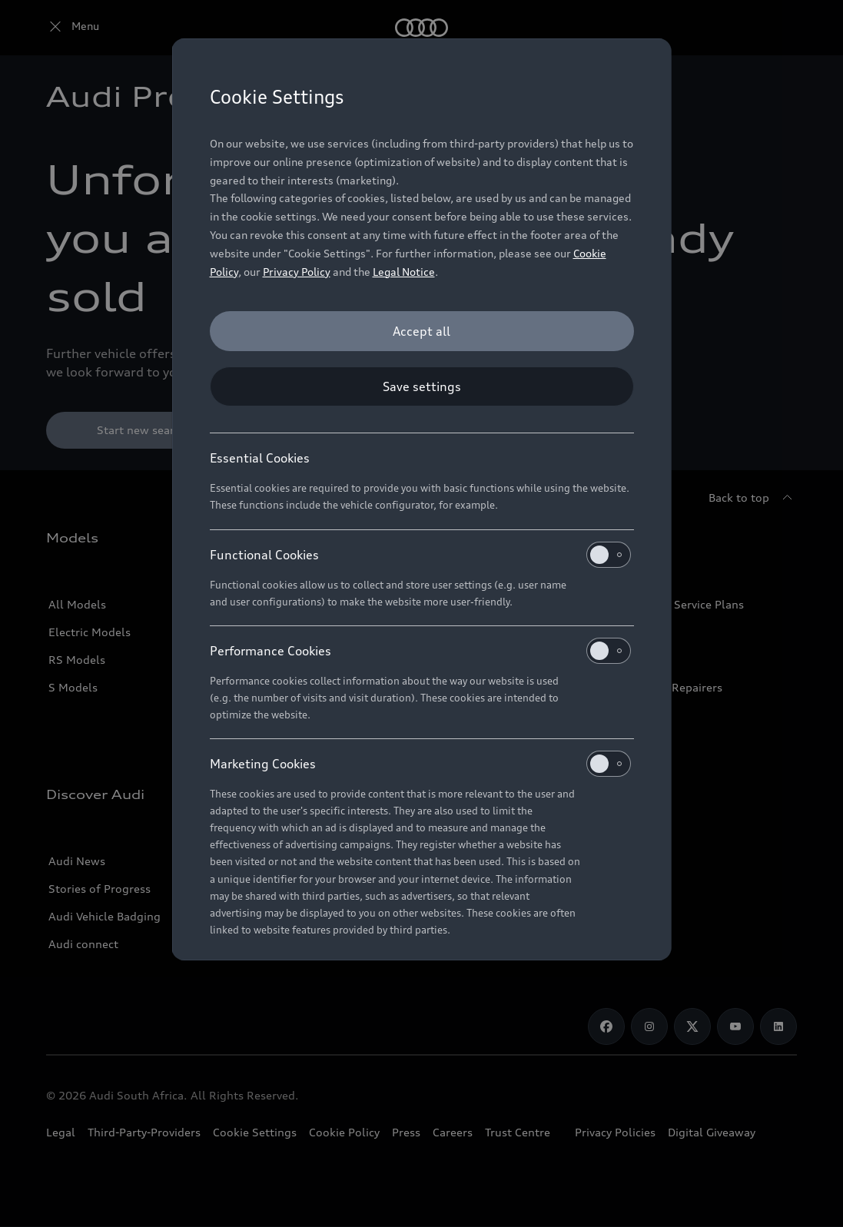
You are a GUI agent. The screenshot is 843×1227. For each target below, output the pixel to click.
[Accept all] (422, 331)
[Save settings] (422, 386)
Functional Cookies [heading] (420, 554)
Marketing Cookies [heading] (420, 763)
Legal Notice (404, 271)
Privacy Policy (296, 271)
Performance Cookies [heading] (420, 650)
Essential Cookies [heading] (260, 458)
